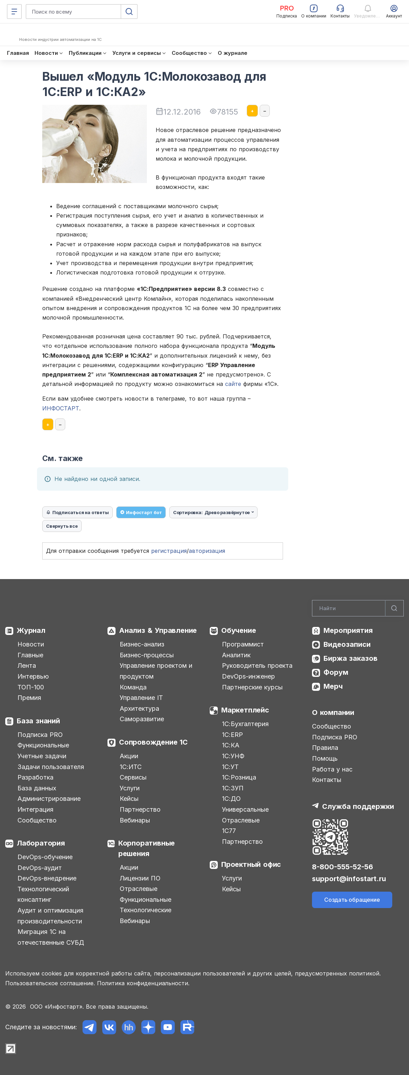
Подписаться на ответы (77, 512)
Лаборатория (41, 843)
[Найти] (394, 608)
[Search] (358, 608)
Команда (133, 687)
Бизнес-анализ (142, 644)
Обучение (238, 630)
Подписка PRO (40, 734)
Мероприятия (348, 630)
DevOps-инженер (248, 676)
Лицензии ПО (140, 878)
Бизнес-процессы (147, 655)
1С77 (229, 830)
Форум (336, 672)
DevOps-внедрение (46, 878)
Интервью (33, 676)
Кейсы (129, 798)
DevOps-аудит (39, 867)
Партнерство (140, 809)
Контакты (326, 779)
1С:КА (230, 745)
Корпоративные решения (146, 848)
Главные (30, 655)
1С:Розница (239, 777)
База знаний (38, 721)
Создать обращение (352, 899)
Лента (26, 665)
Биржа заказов (351, 658)
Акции (129, 756)
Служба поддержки (358, 806)
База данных (36, 788)
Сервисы (133, 777)
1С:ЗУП (233, 788)
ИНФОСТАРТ (60, 408)
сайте (233, 383)
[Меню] (14, 11)
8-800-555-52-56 (342, 867)
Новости (30, 644)
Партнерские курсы (252, 687)
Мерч (333, 686)
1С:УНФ (233, 756)
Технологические (145, 910)
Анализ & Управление (158, 630)
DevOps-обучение (45, 857)
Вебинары (135, 820)
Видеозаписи (347, 644)
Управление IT (141, 697)
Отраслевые (138, 888)
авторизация (207, 550)
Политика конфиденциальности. (143, 983)
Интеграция (35, 809)
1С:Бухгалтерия (245, 723)
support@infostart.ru (349, 879)
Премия (29, 697)
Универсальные (245, 809)
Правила (325, 747)
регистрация (169, 550)
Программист (243, 644)
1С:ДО (231, 798)
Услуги (130, 788)
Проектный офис (251, 864)
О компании (333, 712)
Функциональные (43, 745)
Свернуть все (62, 526)
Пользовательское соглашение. (50, 983)
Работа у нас (332, 769)
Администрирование (49, 798)
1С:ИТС (131, 766)
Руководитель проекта (257, 665)
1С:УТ (230, 766)
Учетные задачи (41, 756)
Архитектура (139, 708)
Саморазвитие (142, 719)
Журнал (31, 630)
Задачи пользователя (50, 766)
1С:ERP (232, 734)
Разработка (35, 777)
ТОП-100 (30, 687)
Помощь (325, 758)
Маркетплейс (245, 710)
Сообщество (37, 820)
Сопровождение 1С (153, 742)
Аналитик (236, 655)
